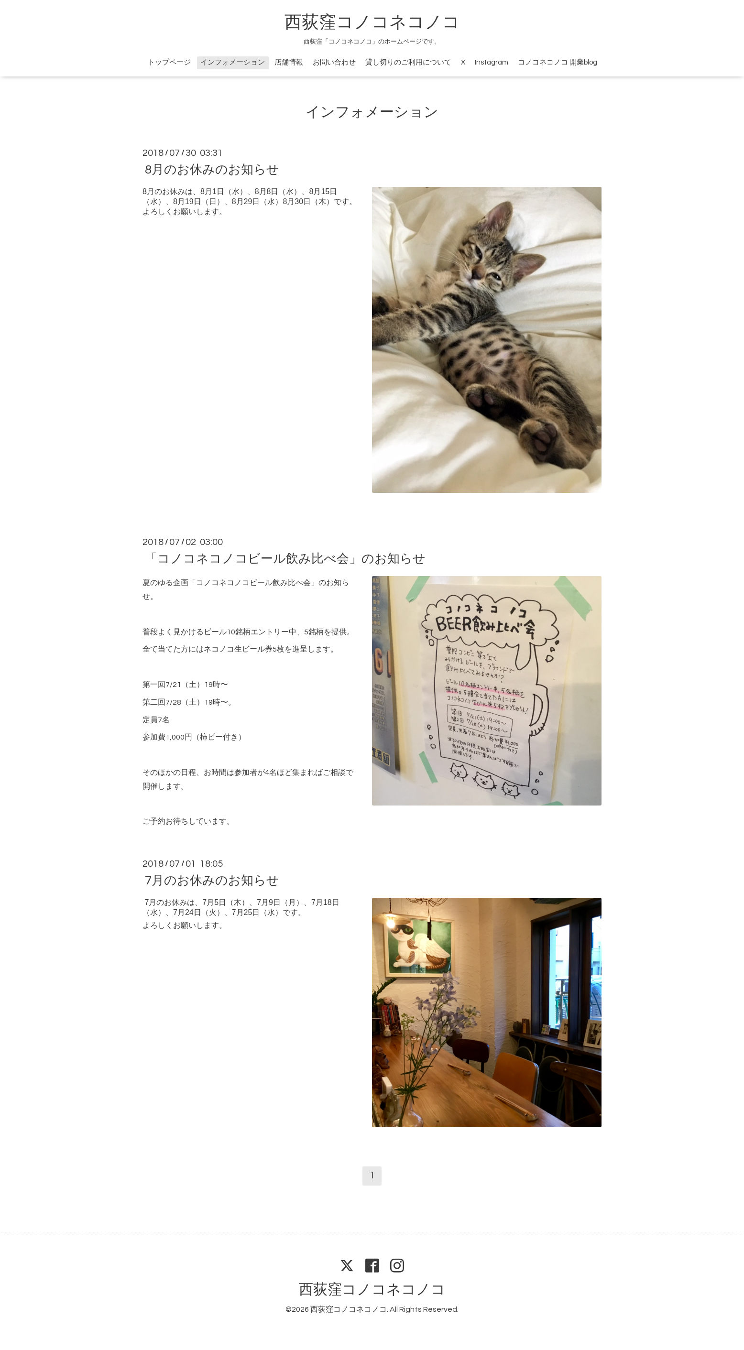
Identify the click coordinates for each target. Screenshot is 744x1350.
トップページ (169, 62)
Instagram (491, 62)
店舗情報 (288, 62)
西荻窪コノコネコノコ (372, 22)
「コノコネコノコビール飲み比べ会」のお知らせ (285, 559)
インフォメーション (232, 62)
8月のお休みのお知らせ (212, 169)
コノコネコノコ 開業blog (557, 62)
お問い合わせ (334, 62)
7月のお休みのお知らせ (212, 880)
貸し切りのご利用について (408, 62)
